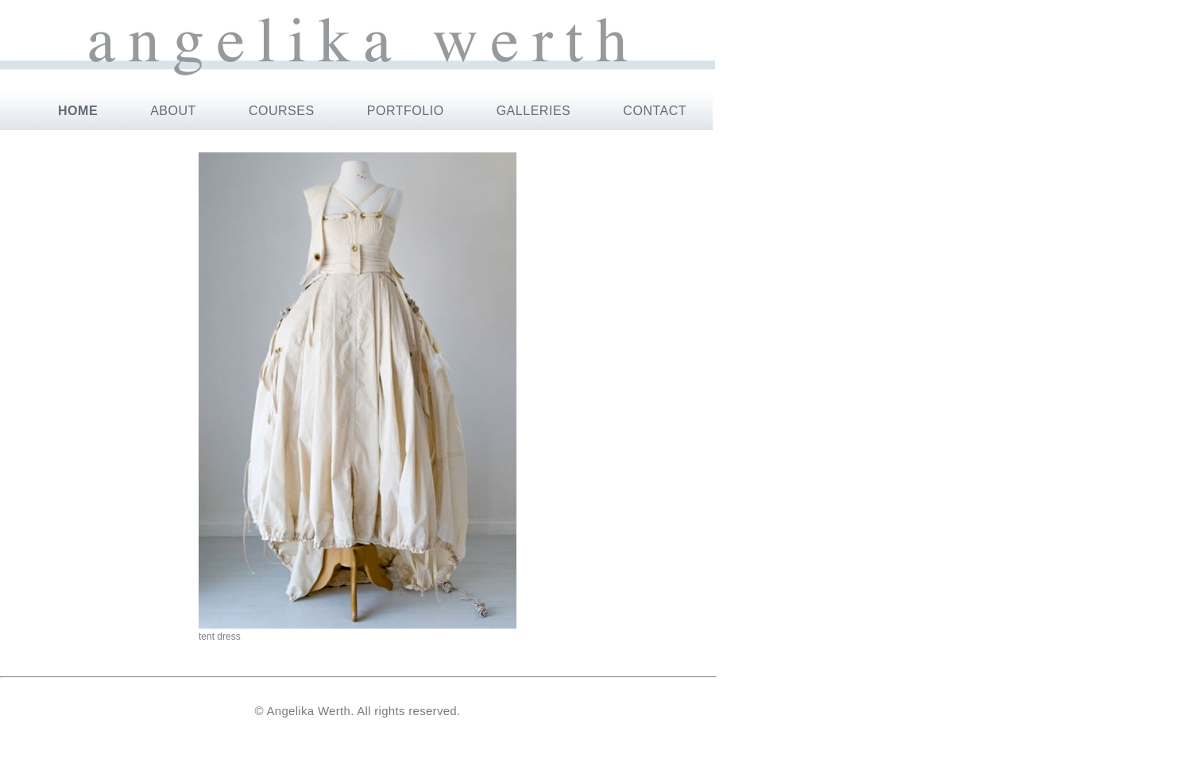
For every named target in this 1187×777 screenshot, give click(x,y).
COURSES (282, 110)
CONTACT (654, 110)
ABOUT (173, 110)
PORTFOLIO (405, 110)
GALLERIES (534, 110)
